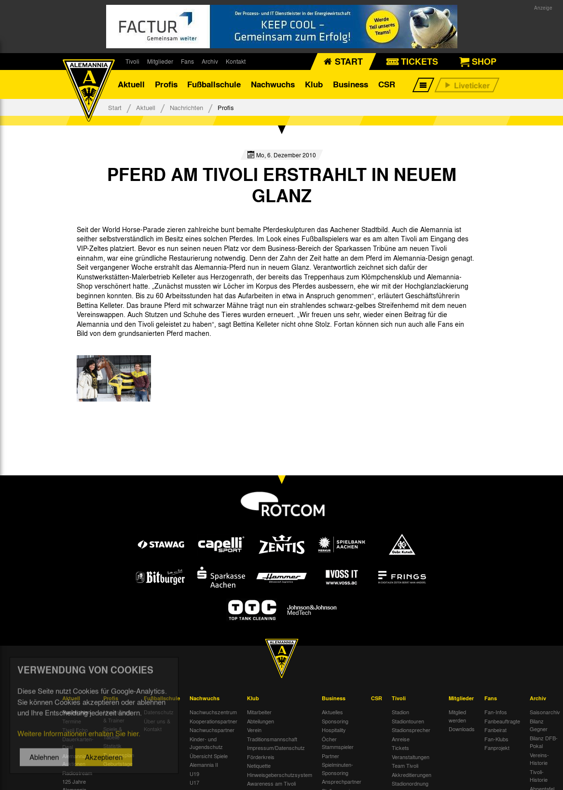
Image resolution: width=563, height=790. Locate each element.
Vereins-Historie (539, 759)
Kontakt (236, 61)
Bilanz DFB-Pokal (544, 742)
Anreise (401, 739)
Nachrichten (186, 107)
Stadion (400, 712)
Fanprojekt (496, 747)
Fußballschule (214, 84)
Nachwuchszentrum (213, 712)
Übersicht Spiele (209, 756)
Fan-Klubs (496, 739)
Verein (254, 730)
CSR (386, 84)
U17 (194, 782)
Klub (314, 84)
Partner (330, 756)
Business (350, 84)
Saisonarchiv (545, 712)
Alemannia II (204, 764)
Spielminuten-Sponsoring (337, 768)
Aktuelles (332, 712)
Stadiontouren (408, 721)
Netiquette (259, 765)
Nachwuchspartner (212, 730)
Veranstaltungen (410, 757)
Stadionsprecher (411, 730)
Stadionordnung (410, 783)
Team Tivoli (405, 765)
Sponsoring (335, 721)
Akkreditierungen (411, 774)
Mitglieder (160, 61)
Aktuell (131, 84)
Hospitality (334, 730)
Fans (187, 61)
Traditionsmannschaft (272, 739)
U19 (194, 773)
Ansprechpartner (341, 781)
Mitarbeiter (259, 712)
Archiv (210, 61)
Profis (166, 84)
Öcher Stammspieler (338, 743)
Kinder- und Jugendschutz (206, 743)
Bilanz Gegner (539, 725)
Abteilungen (260, 721)
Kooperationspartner (213, 721)
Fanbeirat (495, 730)
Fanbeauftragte (502, 721)
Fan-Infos (495, 712)
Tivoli (132, 61)
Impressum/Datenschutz (276, 747)
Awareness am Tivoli (271, 783)
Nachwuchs (273, 84)
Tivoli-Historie (539, 776)
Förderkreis (261, 757)
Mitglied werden (457, 716)
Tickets (400, 747)
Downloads (462, 729)
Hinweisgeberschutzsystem (279, 774)
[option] (114, 378)
